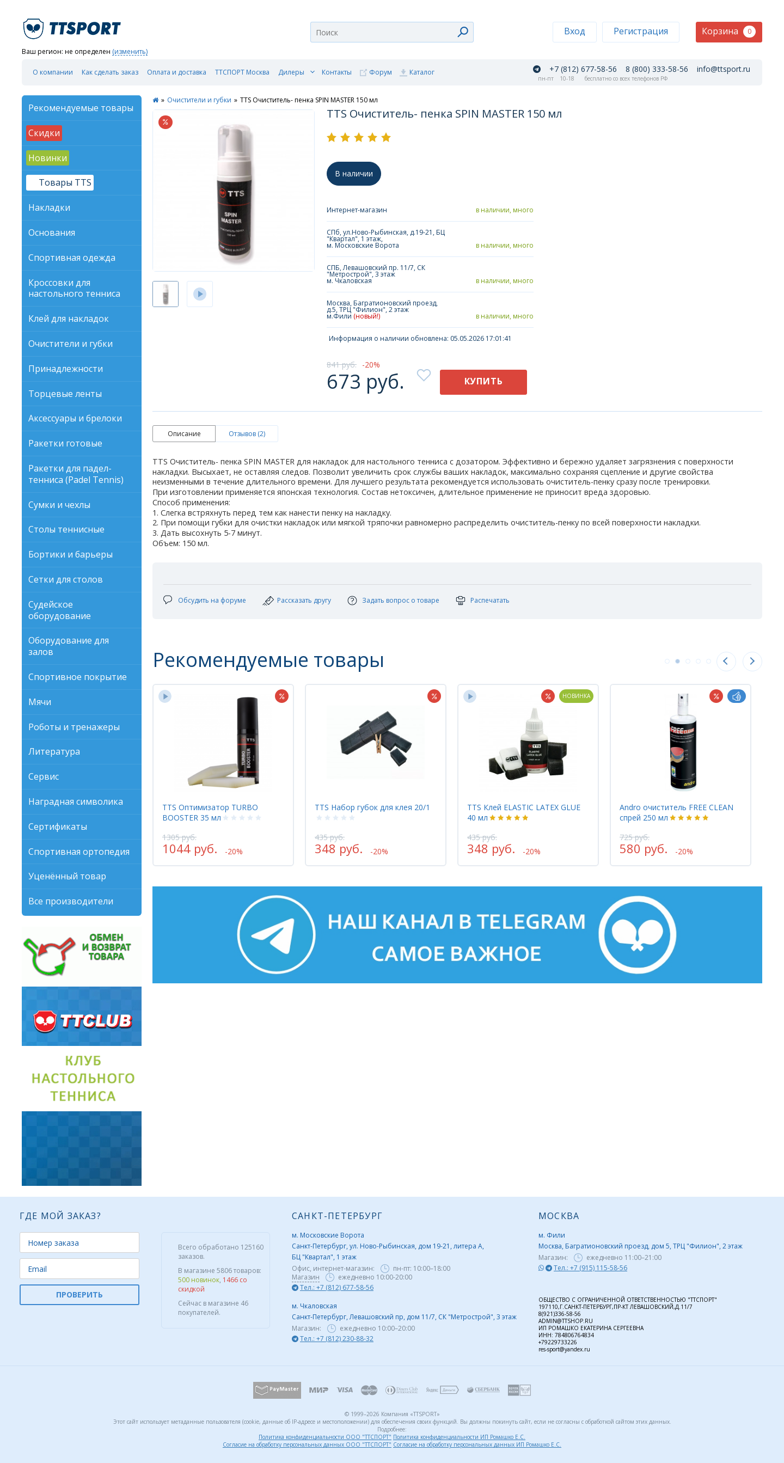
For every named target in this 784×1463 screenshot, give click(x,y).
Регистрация (641, 31)
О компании (53, 72)
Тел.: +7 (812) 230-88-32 (336, 1338)
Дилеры (291, 72)
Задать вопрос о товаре (400, 600)
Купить (483, 381)
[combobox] (392, 32)
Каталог (421, 72)
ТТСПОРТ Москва (242, 72)
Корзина (729, 31)
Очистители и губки (199, 100)
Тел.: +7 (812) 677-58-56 (336, 1287)
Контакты (337, 72)
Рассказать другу (304, 600)
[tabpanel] (223, 775)
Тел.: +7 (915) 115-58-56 (590, 1267)
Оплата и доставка (176, 72)
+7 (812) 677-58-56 (583, 69)
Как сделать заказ (110, 72)
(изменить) (130, 52)
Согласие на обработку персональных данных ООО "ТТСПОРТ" (307, 1444)
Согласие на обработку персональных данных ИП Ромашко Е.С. (477, 1444)
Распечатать (490, 600)
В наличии (354, 173)
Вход (574, 31)
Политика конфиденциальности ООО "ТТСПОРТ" (325, 1437)
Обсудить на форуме (212, 600)
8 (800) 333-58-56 (657, 69)
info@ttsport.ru (723, 69)
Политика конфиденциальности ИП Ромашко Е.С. (459, 1437)
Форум (380, 72)
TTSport (73, 24)
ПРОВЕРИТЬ (79, 1294)
